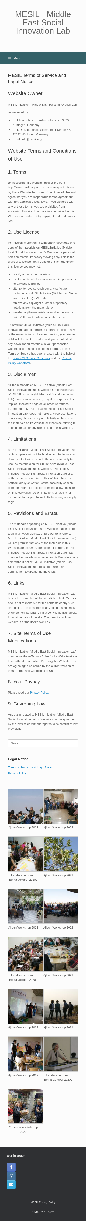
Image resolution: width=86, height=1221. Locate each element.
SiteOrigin (40, 1211)
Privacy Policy (17, 773)
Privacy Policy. (39, 692)
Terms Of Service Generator (31, 358)
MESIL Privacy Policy (43, 1202)
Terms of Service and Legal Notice (30, 767)
